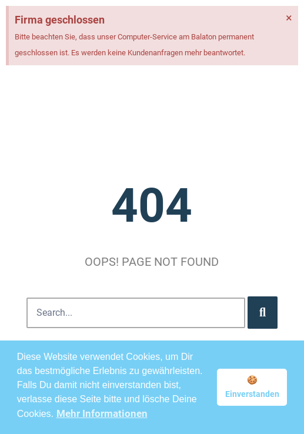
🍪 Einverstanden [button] (252, 387)
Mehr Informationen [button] (102, 413)
